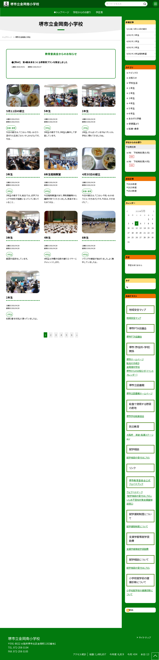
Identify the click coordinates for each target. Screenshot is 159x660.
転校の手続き (132, 363)
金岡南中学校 (133, 367)
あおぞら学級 (135, 118)
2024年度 (132, 190)
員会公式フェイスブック (139, 482)
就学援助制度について (137, 526)
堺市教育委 (135, 480)
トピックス (133, 72)
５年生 (132, 108)
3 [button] (56, 334)
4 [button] (61, 334)
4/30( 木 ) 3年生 (132, 47)
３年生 (132, 98)
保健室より (134, 123)
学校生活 (133, 82)
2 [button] (50, 334)
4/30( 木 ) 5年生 (132, 35)
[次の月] (153, 211)
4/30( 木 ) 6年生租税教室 (136, 53)
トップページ (62, 12)
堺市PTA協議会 (134, 336)
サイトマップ (145, 637)
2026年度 (132, 184)
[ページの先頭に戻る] (155, 656)
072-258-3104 (20, 647)
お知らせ (133, 77)
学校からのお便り (82, 12)
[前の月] (127, 211)
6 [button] (71, 334)
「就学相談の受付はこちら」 (139, 496)
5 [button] (66, 334)
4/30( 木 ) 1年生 (132, 41)
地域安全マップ (133, 318)
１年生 (132, 88)
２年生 (132, 93)
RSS (131, 609)
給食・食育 (134, 128)
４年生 (132, 103)
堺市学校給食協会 (135, 416)
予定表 (99, 12)
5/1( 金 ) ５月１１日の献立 (136, 28)
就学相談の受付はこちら (138, 457)
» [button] (76, 334)
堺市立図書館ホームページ (139, 393)
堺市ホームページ (135, 359)
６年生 (132, 113)
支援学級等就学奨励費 (137, 549)
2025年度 (132, 187)
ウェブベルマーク (134, 492)
